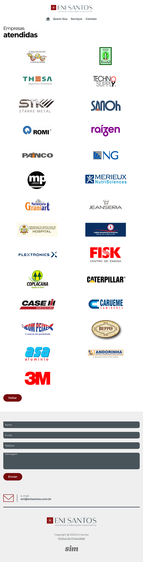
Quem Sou (60, 19)
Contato (91, 19)
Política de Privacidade (71, 538)
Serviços (76, 19)
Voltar (12, 397)
